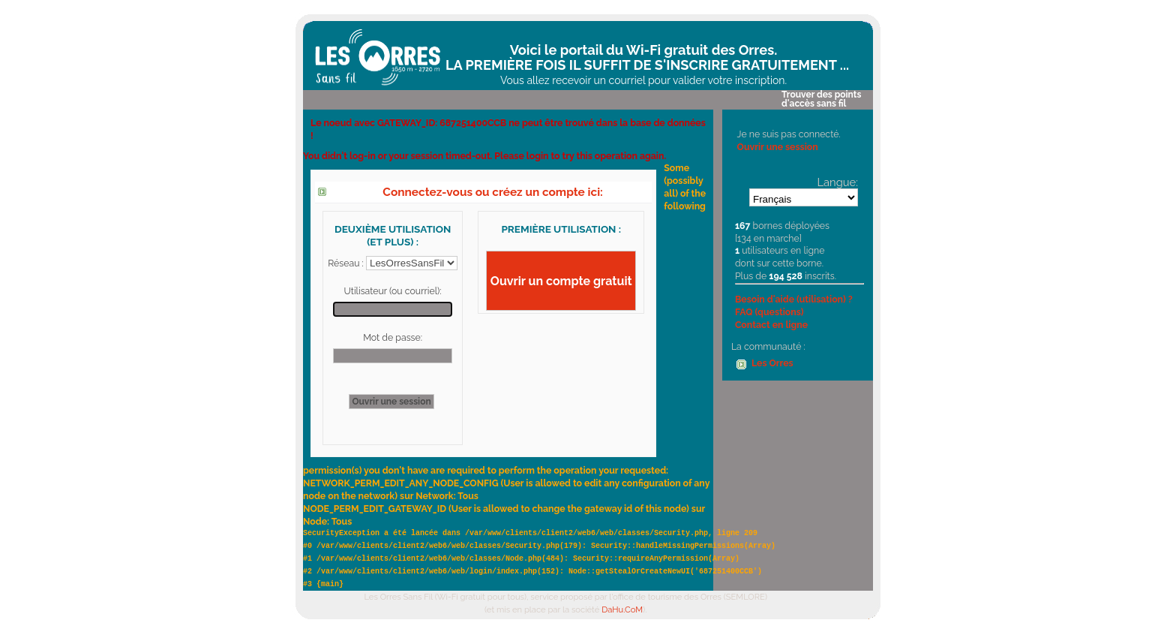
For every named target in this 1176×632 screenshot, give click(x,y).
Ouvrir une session (777, 146)
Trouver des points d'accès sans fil (821, 99)
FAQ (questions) (769, 312)
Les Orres (773, 363)
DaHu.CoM (622, 609)
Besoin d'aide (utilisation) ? (794, 299)
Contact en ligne (771, 324)
